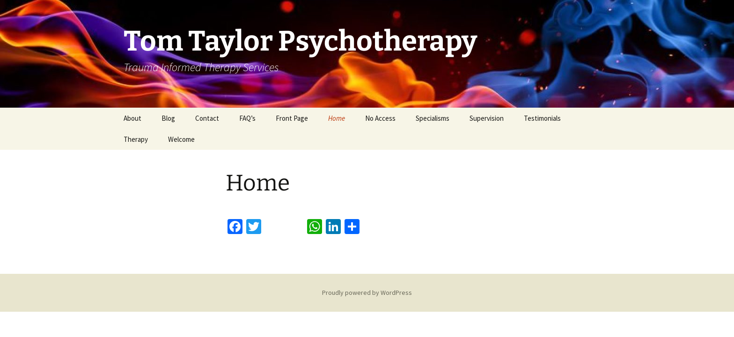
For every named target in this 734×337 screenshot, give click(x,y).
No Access (380, 118)
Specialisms (432, 118)
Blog (168, 118)
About (132, 118)
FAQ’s (247, 118)
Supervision (487, 118)
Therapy (136, 139)
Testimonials (542, 118)
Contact (207, 118)
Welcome (181, 139)
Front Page (292, 118)
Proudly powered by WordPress (367, 292)
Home (336, 118)
